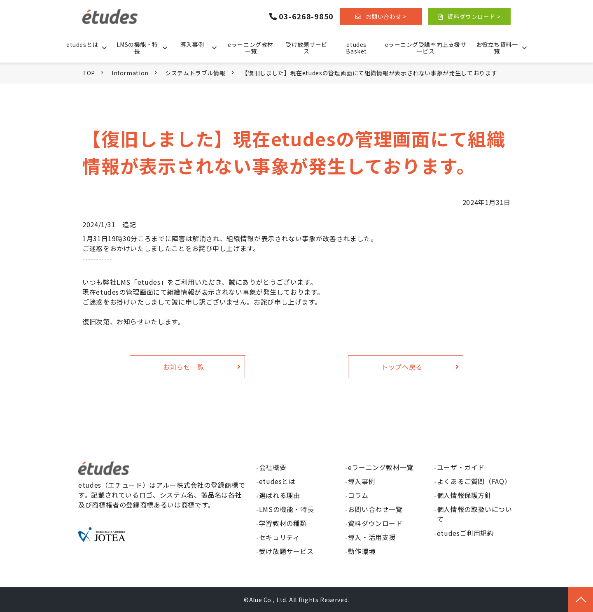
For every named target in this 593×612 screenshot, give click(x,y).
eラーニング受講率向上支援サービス (426, 47)
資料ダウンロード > (473, 16)
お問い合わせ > (386, 16)
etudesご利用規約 (465, 533)
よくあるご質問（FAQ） (474, 481)
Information (130, 73)
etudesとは (82, 44)
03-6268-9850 (306, 16)
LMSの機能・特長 (137, 47)
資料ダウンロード (375, 523)
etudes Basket (356, 47)
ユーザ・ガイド (461, 467)
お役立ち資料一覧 (497, 47)
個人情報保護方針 (464, 495)
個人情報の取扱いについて (474, 514)
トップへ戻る (402, 367)
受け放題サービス (306, 47)
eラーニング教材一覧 (250, 47)
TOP (88, 73)
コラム (358, 495)
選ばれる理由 (279, 495)
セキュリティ (279, 537)
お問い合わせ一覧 (375, 509)
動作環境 (362, 551)
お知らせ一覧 (183, 367)
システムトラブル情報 (195, 73)
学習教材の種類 (283, 523)
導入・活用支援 (372, 537)
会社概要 (273, 467)
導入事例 (192, 44)
